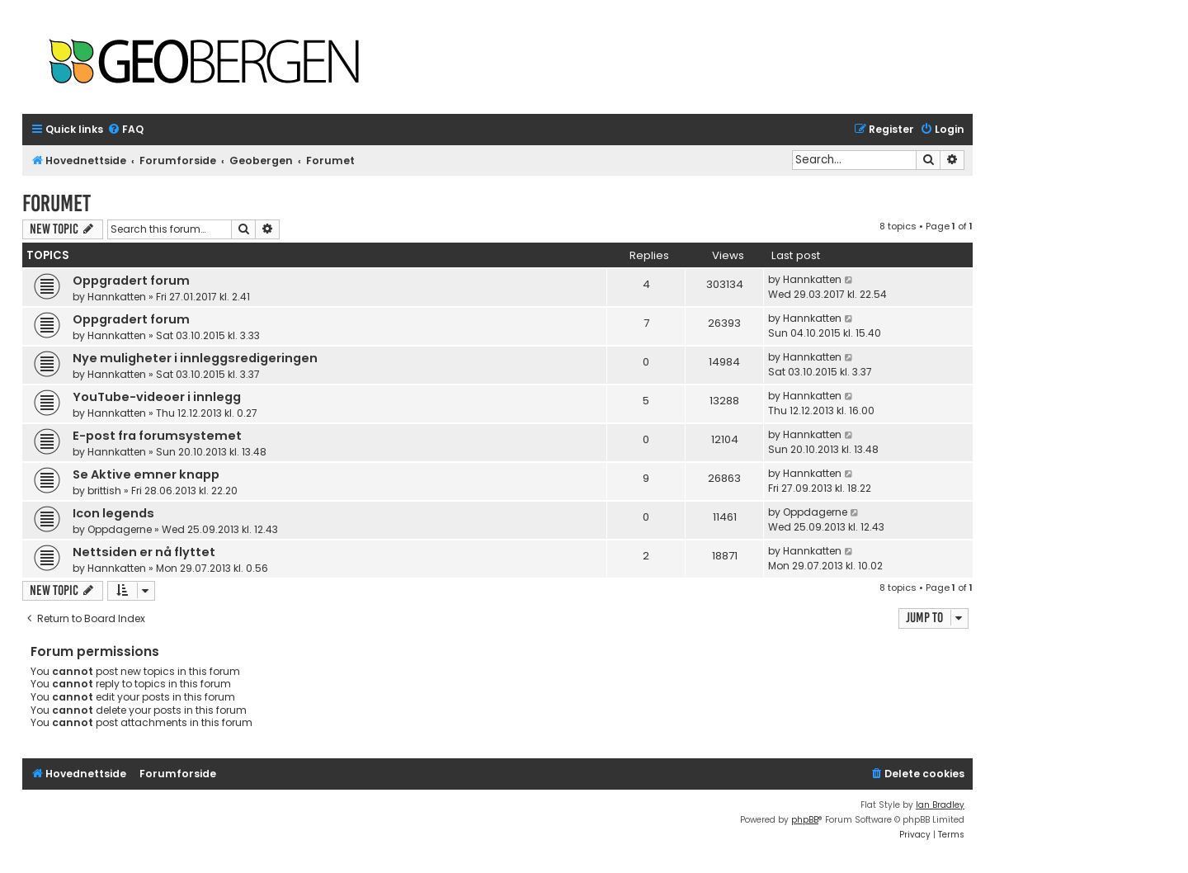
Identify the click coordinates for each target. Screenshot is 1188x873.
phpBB (804, 820)
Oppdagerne (119, 529)
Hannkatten (116, 297)
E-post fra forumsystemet (157, 435)
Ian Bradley (940, 805)
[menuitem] (125, 130)
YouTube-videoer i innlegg (157, 397)
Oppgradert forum (131, 280)
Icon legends (113, 513)
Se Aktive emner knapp (146, 474)
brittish (104, 491)
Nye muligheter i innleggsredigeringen (195, 358)
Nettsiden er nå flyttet (144, 552)
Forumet (56, 203)
